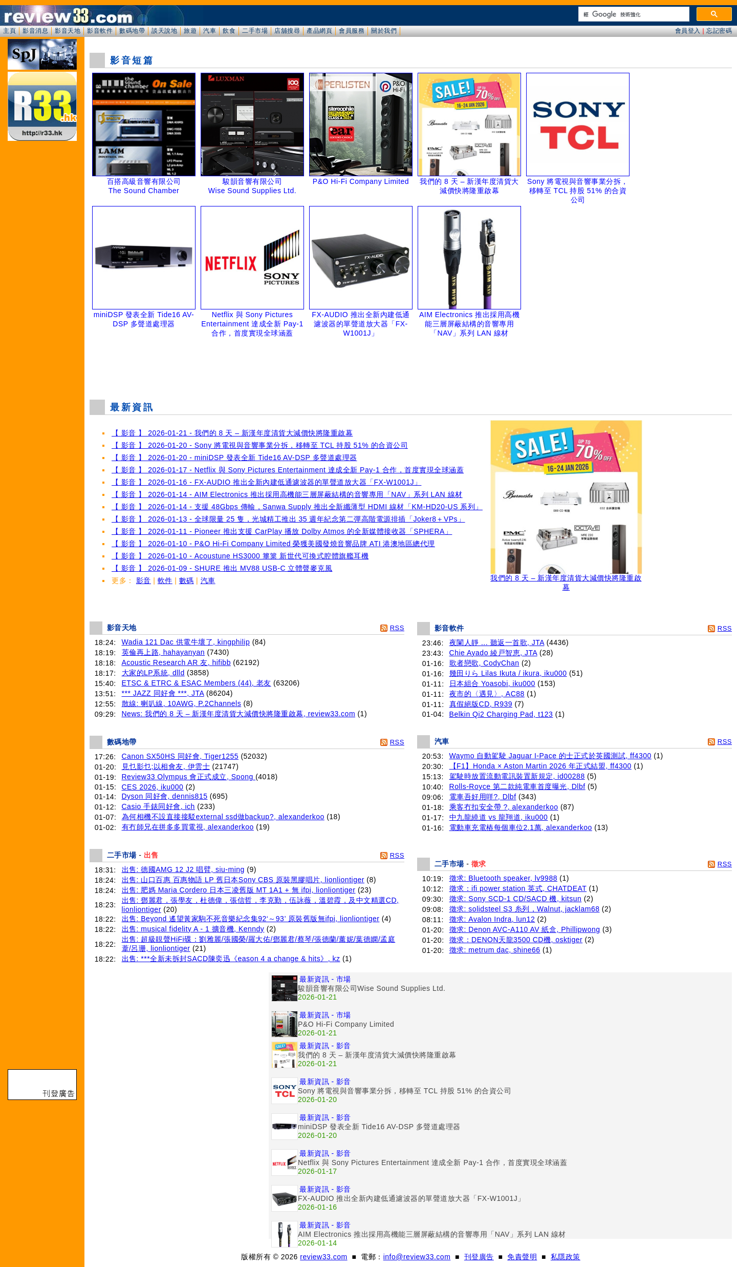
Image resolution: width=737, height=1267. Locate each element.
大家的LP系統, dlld (153, 673)
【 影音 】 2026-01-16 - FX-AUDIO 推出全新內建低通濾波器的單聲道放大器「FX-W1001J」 (266, 482)
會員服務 (351, 30)
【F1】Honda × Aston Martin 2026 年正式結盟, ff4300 (540, 766)
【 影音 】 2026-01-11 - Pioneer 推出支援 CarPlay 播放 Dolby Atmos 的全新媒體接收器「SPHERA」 (282, 531)
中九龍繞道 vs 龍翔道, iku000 (498, 817)
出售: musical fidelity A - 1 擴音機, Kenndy (193, 929)
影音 (143, 580)
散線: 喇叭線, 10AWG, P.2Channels (182, 703)
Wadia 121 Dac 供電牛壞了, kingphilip (186, 642)
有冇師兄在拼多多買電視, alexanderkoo (188, 827)
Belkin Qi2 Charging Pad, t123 (501, 714)
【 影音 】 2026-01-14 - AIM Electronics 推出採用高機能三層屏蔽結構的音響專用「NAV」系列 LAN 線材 (287, 494)
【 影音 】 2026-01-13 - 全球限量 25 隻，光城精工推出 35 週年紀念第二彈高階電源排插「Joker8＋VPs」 (288, 519)
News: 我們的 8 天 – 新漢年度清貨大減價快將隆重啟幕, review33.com (239, 714)
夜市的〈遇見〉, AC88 (487, 694)
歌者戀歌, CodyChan (484, 663)
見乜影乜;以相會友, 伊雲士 (166, 766)
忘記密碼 (719, 30)
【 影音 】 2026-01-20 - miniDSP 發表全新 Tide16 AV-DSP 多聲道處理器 (234, 457)
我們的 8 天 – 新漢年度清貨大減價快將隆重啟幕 (566, 579)
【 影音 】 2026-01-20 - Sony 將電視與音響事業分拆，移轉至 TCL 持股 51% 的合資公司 (260, 445)
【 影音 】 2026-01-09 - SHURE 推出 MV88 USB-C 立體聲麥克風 (222, 568)
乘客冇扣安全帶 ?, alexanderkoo (503, 807)
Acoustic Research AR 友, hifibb (176, 662)
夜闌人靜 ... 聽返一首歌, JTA (497, 642)
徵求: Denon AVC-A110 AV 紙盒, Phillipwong (524, 929)
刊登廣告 (479, 1257)
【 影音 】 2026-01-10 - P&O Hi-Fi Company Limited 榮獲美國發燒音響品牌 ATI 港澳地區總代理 (273, 543)
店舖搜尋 (287, 30)
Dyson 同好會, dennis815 (165, 796)
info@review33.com (417, 1257)
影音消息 (35, 30)
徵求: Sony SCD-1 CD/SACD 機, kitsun (515, 899)
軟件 (165, 580)
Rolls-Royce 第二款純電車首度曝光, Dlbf (517, 786)
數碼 (186, 580)
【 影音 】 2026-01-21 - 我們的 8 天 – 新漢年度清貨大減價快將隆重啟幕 (232, 433)
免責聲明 (522, 1257)
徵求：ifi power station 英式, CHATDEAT (518, 888)
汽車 (209, 30)
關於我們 (384, 30)
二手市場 (255, 30)
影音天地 (67, 30)
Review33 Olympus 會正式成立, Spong (189, 777)
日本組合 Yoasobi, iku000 (492, 683)
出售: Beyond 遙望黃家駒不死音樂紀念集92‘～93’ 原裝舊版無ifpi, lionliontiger (251, 919)
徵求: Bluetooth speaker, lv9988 (503, 878)
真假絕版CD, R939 (480, 704)
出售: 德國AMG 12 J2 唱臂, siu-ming (183, 869)
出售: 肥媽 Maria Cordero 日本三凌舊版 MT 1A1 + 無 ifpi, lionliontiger (239, 890)
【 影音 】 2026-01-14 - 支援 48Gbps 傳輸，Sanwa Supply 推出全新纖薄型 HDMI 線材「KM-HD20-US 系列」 (297, 507)
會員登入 (688, 30)
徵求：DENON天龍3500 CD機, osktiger (516, 940)
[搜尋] (632, 14)
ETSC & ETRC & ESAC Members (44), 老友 (196, 683)
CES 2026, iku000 (153, 787)
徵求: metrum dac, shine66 (494, 950)
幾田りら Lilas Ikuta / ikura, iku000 (508, 673)
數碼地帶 (132, 30)
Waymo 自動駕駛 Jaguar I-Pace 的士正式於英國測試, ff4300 (550, 756)
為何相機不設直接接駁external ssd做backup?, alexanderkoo (223, 817)
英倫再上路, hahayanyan (163, 652)
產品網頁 (319, 30)
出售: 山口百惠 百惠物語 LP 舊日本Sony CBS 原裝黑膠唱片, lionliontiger (243, 880)
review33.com (323, 1257)
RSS (397, 628)
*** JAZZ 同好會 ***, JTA (163, 693)
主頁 (9, 30)
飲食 (229, 30)
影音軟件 (100, 30)
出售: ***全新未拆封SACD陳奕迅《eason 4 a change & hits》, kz (231, 958)
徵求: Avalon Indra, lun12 (492, 919)
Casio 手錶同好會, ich (158, 806)
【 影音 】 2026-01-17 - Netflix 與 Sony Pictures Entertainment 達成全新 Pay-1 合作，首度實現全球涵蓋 (288, 470)
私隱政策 (565, 1257)
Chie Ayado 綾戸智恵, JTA (493, 653)
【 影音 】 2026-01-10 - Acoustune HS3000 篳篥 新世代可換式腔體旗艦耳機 (240, 556)
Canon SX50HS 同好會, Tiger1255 (180, 756)
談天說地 (164, 30)
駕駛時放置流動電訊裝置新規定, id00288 (517, 776)
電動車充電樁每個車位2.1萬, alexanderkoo (520, 827)
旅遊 (190, 30)
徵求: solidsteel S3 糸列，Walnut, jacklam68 (524, 909)
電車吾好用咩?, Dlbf (482, 797)
